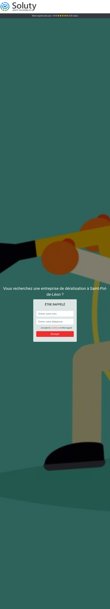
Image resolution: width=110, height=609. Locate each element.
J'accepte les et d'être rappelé (56, 328)
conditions (55, 328)
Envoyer (55, 334)
